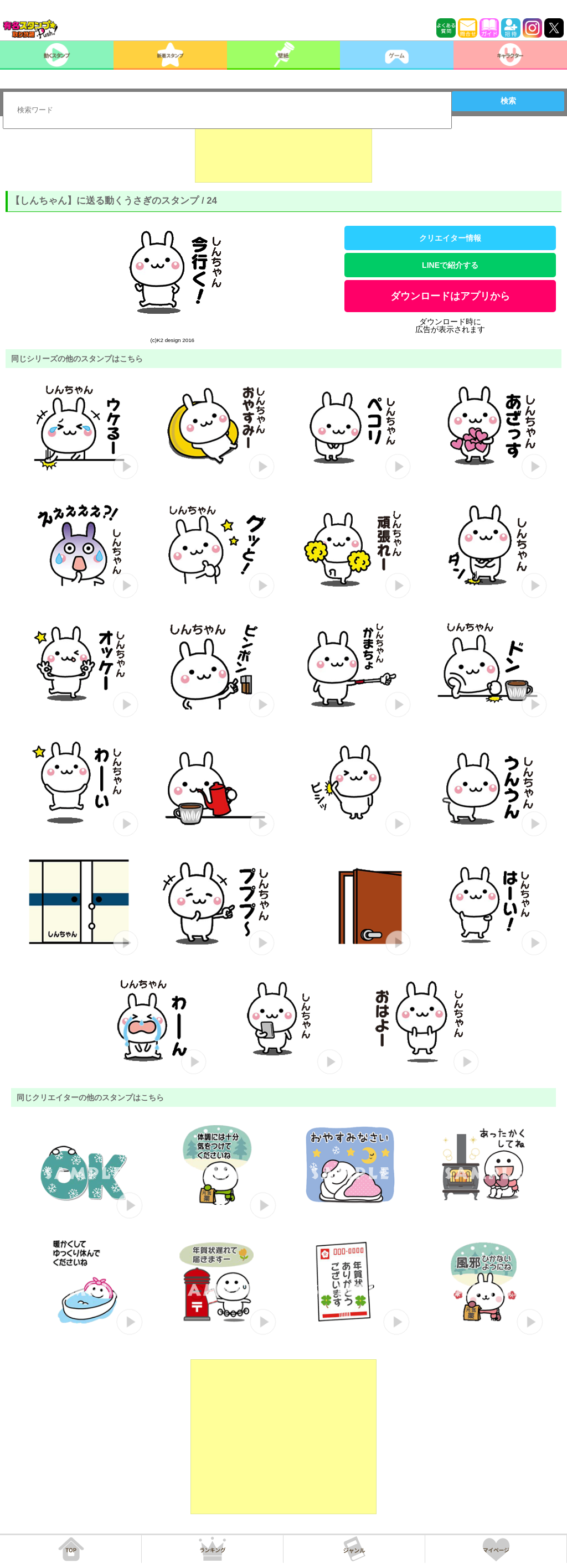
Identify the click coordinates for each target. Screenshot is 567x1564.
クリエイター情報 (450, 238)
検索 (508, 100)
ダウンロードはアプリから (450, 296)
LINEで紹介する (450, 265)
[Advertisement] (283, 155)
